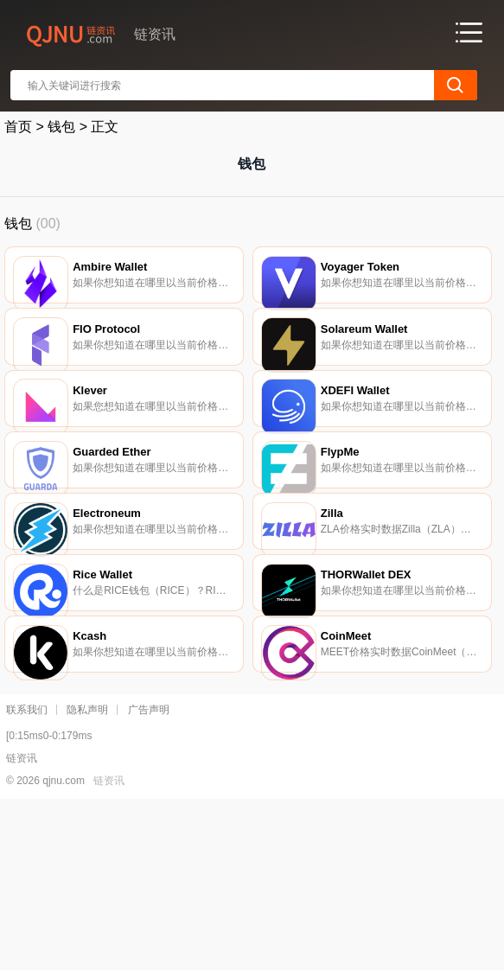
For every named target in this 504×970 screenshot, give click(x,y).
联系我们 (27, 874)
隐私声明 (87, 874)
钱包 (61, 126)
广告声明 (148, 874)
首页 (18, 126)
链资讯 (108, 945)
